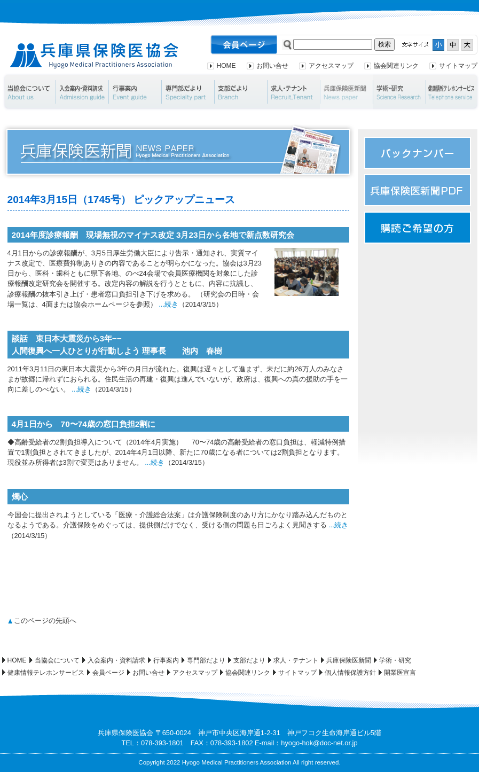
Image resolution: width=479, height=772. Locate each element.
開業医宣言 (400, 672)
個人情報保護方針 (350, 672)
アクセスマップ (331, 65)
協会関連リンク (396, 65)
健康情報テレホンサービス (45, 672)
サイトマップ (458, 65)
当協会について (29, 92)
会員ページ (108, 672)
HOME (226, 65)
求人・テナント (293, 92)
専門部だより (187, 92)
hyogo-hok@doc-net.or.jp (319, 743)
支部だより (240, 92)
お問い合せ (272, 65)
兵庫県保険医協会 (94, 56)
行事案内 (134, 92)
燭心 (20, 496)
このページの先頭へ (45, 621)
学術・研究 (399, 92)
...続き (168, 304)
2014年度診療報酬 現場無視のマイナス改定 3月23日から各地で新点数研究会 (153, 234)
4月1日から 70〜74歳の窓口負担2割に (84, 423)
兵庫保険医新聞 (346, 92)
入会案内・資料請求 (82, 92)
